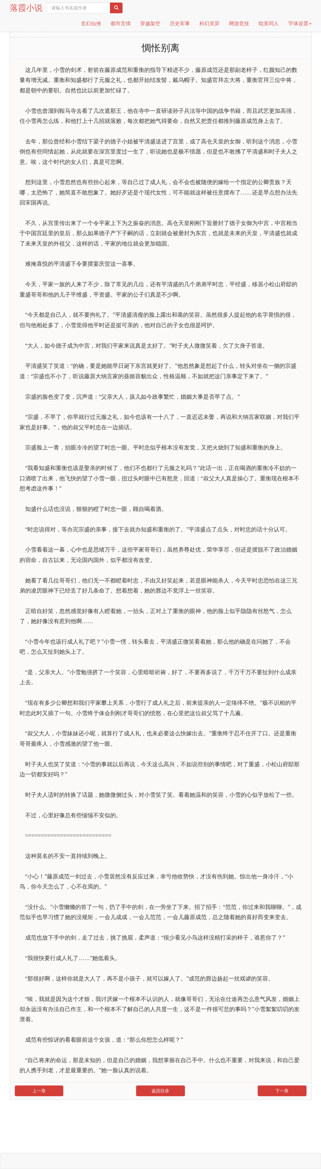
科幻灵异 (209, 23)
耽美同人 (269, 23)
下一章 (282, 1090)
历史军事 (180, 23)
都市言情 (121, 23)
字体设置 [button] (300, 23)
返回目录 (160, 1090)
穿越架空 (150, 23)
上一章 (39, 1090)
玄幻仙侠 (91, 23)
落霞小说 (26, 8)
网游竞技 (239, 23)
